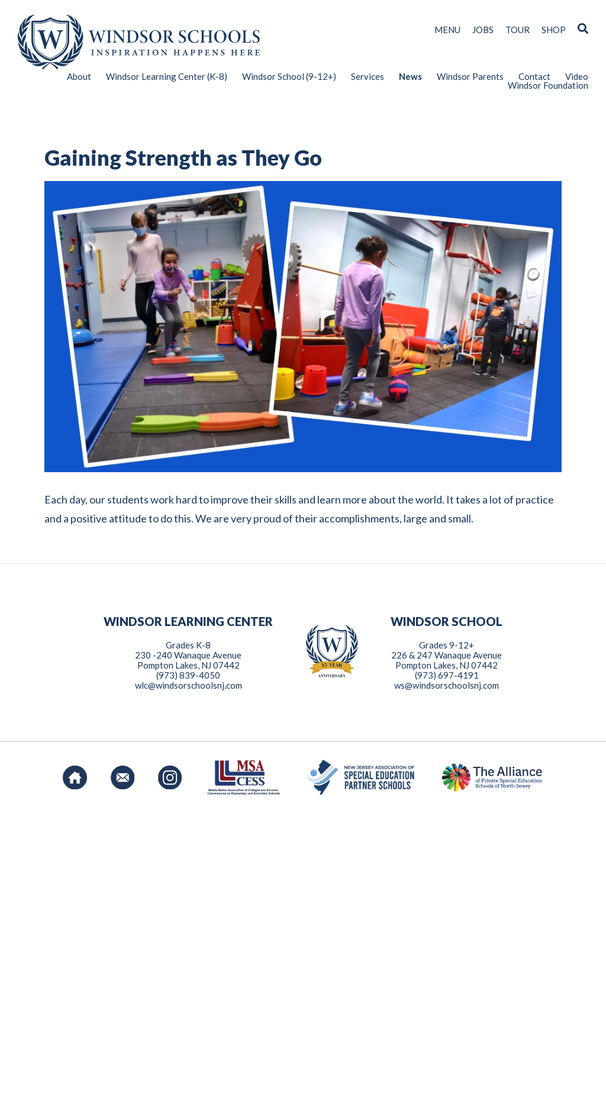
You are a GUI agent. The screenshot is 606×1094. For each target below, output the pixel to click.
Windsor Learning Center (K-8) (166, 76)
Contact (534, 76)
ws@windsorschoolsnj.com (446, 966)
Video (576, 76)
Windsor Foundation (548, 85)
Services (367, 76)
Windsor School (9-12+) (289, 76)
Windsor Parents (470, 76)
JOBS (483, 29)
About (79, 76)
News (410, 76)
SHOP (553, 29)
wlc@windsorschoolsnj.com (188, 966)
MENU (447, 29)
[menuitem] (71, 76)
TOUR (517, 29)
